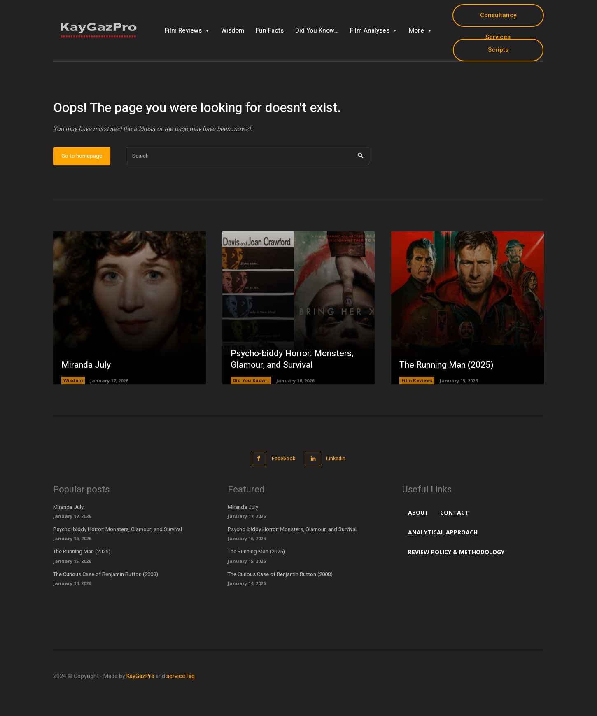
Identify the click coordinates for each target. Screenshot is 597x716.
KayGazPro (140, 701)
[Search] (360, 181)
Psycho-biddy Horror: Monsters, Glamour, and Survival (295, 384)
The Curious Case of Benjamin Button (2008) (105, 598)
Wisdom (73, 406)
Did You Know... (251, 406)
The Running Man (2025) (448, 389)
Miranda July (87, 389)
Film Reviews (416, 406)
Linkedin (338, 483)
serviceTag (180, 701)
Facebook (282, 483)
